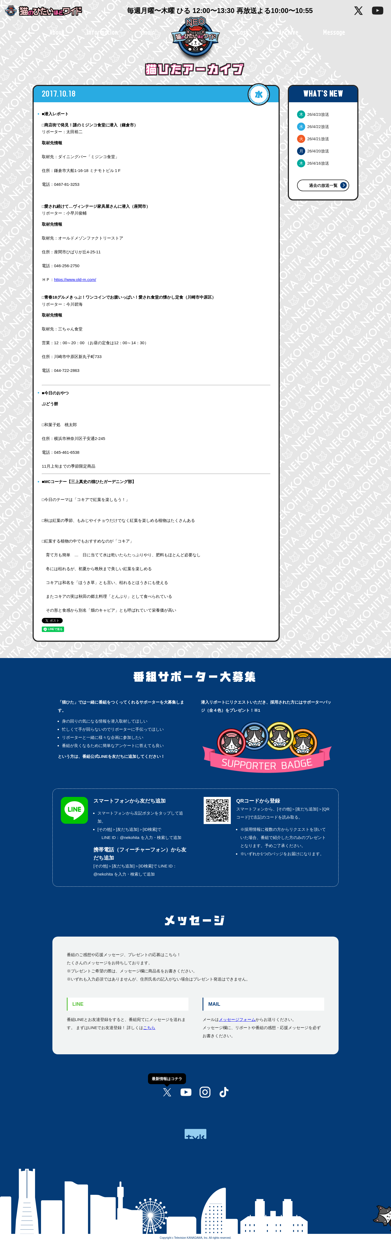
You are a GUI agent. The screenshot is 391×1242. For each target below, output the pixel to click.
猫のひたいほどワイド (47, 11)
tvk (195, 1134)
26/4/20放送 (313, 151)
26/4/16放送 (313, 163)
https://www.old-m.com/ (75, 279)
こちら (149, 1027)
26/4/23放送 (313, 114)
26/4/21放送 (313, 138)
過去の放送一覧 (323, 185)
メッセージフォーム (237, 1019)
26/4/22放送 (313, 126)
